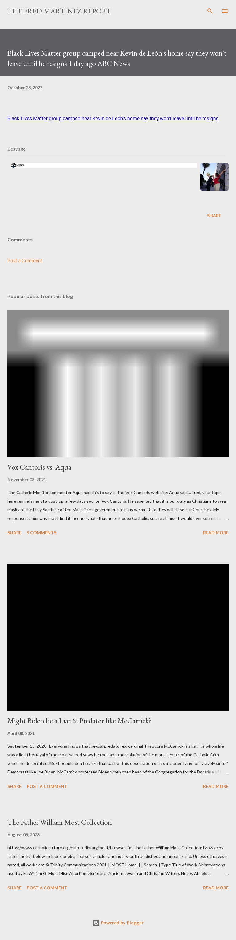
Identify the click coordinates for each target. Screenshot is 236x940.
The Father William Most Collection (59, 822)
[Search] (210, 11)
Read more (216, 532)
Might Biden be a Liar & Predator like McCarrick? (79, 720)
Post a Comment (24, 260)
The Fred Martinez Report (59, 11)
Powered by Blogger (118, 923)
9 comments (41, 532)
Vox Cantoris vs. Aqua (39, 467)
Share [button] (214, 215)
